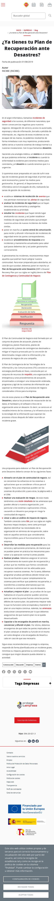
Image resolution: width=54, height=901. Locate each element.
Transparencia (12, 785)
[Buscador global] (28, 16)
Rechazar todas (26, 887)
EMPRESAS (28, 30)
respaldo (28, 374)
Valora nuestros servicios (16, 756)
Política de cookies (13, 778)
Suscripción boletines (27, 720)
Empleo (9, 760)
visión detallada (25, 501)
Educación (20, 665)
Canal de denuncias (14, 793)
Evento (38, 665)
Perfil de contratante (14, 789)
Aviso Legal (11, 767)
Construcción (8, 665)
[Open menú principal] (2, 4)
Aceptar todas (26, 895)
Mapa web (10, 782)
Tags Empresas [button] (27, 683)
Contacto (10, 753)
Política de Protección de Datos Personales (22, 764)
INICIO (18, 30)
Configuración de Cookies (25, 879)
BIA (27, 521)
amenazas (46, 608)
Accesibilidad (11, 771)
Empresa (29, 665)
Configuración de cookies (16, 775)
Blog (36, 30)
